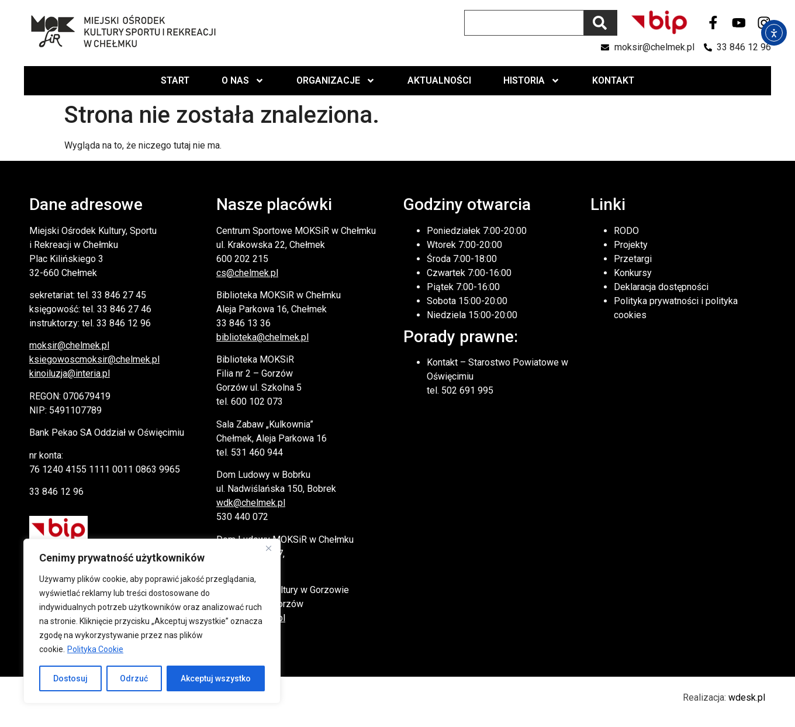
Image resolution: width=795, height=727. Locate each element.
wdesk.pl (746, 697)
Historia (531, 80)
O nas (243, 80)
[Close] (268, 549)
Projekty (631, 244)
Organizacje (335, 80)
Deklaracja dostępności (661, 286)
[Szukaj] (600, 23)
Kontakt (613, 80)
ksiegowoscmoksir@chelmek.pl (94, 359)
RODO (626, 230)
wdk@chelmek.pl (250, 502)
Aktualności (439, 80)
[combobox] (524, 23)
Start (175, 80)
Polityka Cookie (95, 649)
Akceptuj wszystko (216, 678)
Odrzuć (134, 678)
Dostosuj (70, 678)
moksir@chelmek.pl (69, 345)
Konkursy (633, 272)
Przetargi (633, 258)
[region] (152, 621)
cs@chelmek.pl (247, 272)
